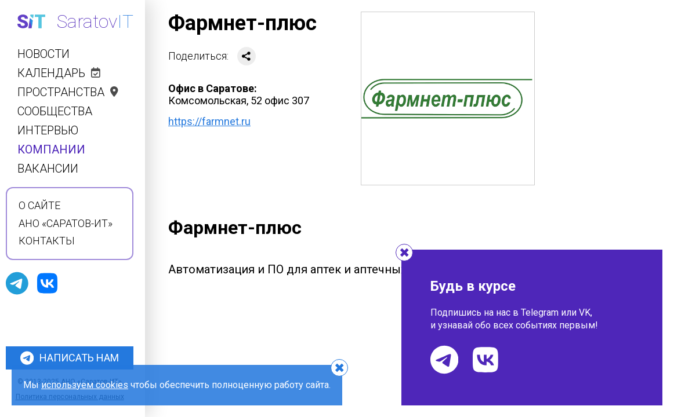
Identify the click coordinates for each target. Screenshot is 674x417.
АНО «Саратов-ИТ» (66, 223)
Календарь (58, 73)
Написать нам (69, 358)
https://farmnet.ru (209, 121)
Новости (43, 54)
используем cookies (84, 384)
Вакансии (47, 168)
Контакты (47, 241)
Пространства (67, 92)
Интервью (47, 130)
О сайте (39, 205)
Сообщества (54, 111)
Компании (51, 149)
